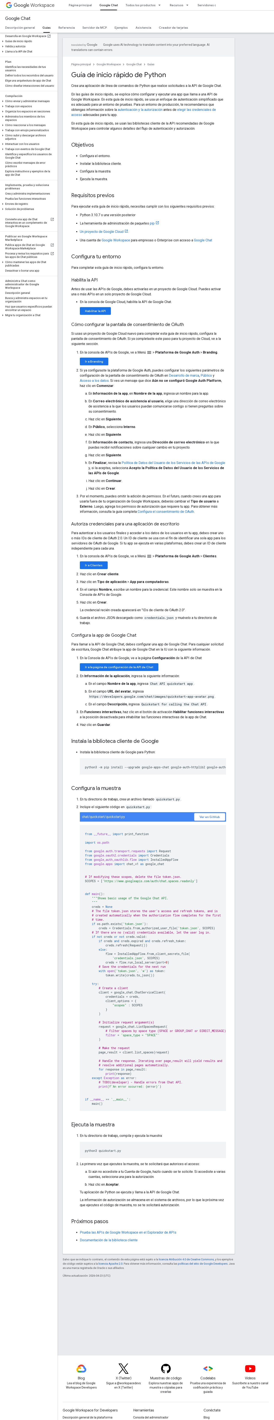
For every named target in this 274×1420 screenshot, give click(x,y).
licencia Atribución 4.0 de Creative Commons (186, 1259)
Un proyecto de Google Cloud (102, 232)
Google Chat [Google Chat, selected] (108, 5)
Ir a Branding (94, 361)
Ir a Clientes (94, 565)
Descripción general (20, 28)
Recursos (176, 5)
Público (206, 375)
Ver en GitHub (210, 817)
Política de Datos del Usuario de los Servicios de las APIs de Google (173, 463)
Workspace (34, 5)
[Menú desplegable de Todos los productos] (161, 5)
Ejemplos (121, 28)
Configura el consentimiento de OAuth (166, 512)
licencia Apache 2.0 (110, 1263)
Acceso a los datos (94, 381)
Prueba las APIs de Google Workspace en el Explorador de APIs (128, 1232)
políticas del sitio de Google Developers (203, 1263)
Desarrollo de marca (184, 375)
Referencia (66, 28)
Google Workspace (109, 64)
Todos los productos (141, 5)
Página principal (80, 5)
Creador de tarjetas (173, 28)
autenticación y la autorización (140, 110)
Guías (150, 64)
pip (152, 223)
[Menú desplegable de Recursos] (188, 5)
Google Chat (17, 18)
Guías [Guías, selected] (46, 28)
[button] (28, 41)
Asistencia (143, 28)
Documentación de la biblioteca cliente (109, 1240)
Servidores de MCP (212, 5)
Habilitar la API (95, 311)
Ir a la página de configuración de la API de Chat (119, 667)
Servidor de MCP (94, 28)
